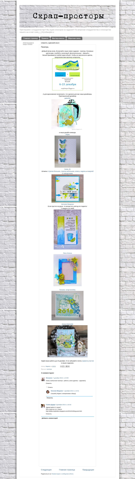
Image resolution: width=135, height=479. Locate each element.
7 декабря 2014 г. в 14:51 (71, 391)
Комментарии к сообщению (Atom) (62, 474)
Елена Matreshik (67, 324)
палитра (49, 369)
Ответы (50, 387)
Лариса (47, 366)
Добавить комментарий (50, 418)
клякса (77, 171)
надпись (83, 171)
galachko (67, 98)
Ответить (49, 383)
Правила (44, 38)
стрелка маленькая (67, 171)
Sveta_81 (67, 169)
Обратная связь (74, 38)
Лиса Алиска (67, 253)
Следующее (46, 470)
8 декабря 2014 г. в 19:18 (63, 404)
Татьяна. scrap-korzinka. (67, 290)
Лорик (67, 134)
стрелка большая (54, 171)
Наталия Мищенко (67, 204)
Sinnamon (49, 378)
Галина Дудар (50, 404)
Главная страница (30, 38)
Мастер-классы (58, 38)
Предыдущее (88, 470)
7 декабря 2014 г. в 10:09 (60, 378)
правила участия (88, 361)
